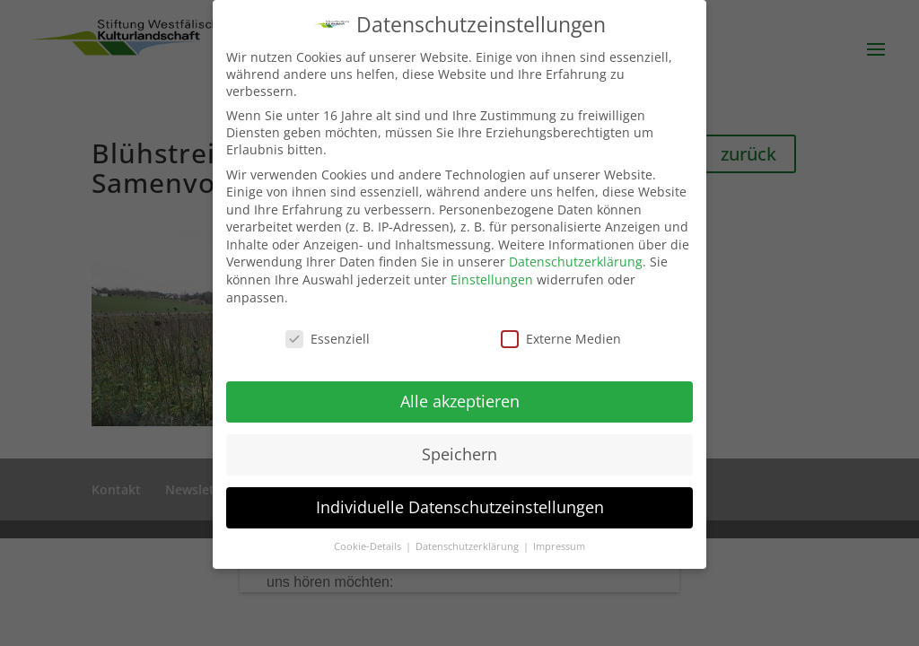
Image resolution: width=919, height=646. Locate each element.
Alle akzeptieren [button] (460, 401)
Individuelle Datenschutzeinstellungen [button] (460, 507)
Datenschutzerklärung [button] (468, 546)
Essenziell (327, 338)
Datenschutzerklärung (576, 261)
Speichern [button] (459, 454)
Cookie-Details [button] (369, 546)
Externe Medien (561, 338)
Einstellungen (492, 279)
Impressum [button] (559, 546)
